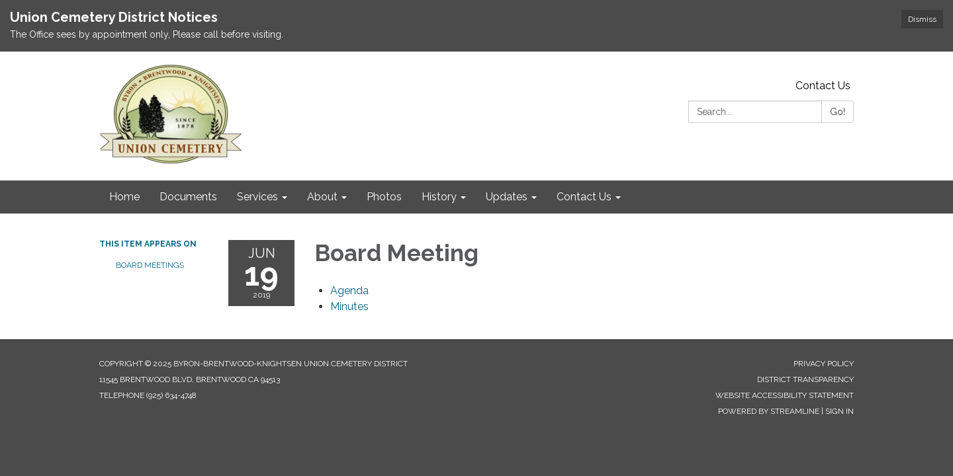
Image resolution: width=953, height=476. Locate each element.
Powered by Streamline (768, 411)
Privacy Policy (824, 363)
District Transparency (805, 379)
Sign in (839, 411)
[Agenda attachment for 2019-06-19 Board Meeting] (349, 290)
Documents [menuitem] (188, 196)
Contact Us (822, 85)
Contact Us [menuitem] (584, 196)
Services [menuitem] (257, 196)
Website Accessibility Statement (784, 395)
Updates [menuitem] (506, 196)
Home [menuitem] (124, 196)
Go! (837, 111)
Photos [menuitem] (384, 196)
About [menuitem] (322, 196)
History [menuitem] (439, 196)
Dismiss (922, 19)
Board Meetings (150, 265)
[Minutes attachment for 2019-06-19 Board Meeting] (349, 306)
